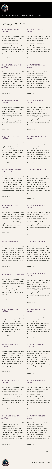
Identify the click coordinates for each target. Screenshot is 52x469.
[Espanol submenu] (42, 15)
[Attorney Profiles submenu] (34, 15)
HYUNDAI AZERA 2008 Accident (10, 346)
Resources (15, 15)
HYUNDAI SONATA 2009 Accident (36, 206)
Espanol (39, 15)
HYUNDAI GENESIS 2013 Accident (10, 102)
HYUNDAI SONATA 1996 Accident (36, 417)
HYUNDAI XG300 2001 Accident (38, 242)
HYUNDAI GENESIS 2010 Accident (36, 66)
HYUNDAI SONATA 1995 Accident (36, 346)
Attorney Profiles (28, 15)
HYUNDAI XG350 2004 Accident (13, 242)
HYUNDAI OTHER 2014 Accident (10, 206)
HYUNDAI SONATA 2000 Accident (36, 102)
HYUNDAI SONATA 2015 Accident (10, 381)
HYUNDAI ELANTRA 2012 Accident (11, 417)
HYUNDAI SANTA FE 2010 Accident (11, 137)
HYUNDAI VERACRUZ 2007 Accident (11, 66)
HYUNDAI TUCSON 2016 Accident (36, 275)
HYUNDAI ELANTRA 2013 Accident (36, 171)
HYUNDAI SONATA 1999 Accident (36, 310)
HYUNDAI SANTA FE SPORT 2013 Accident (12, 171)
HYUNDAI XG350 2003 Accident (13, 274)
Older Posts (46, 451)
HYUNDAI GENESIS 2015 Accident (36, 30)
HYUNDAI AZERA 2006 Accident (10, 310)
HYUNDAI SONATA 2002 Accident (36, 381)
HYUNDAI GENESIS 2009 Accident (10, 30)
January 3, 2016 (6, 58)
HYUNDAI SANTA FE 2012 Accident (36, 137)
